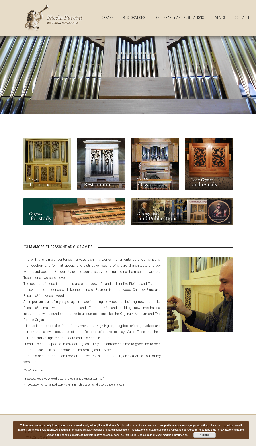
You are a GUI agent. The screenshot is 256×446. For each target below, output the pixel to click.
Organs (107, 17)
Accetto (204, 434)
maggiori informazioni (175, 435)
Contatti (242, 17)
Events (219, 17)
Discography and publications (179, 17)
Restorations (134, 17)
